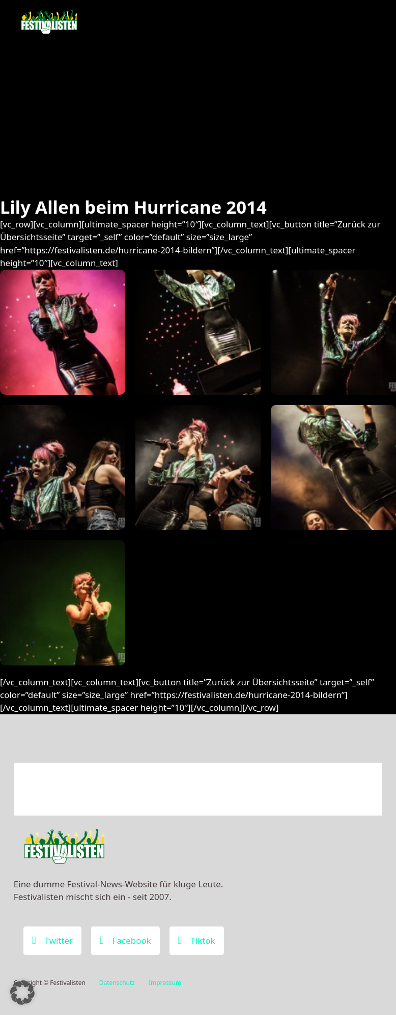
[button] (22, 992)
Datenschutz (117, 982)
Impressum (165, 982)
